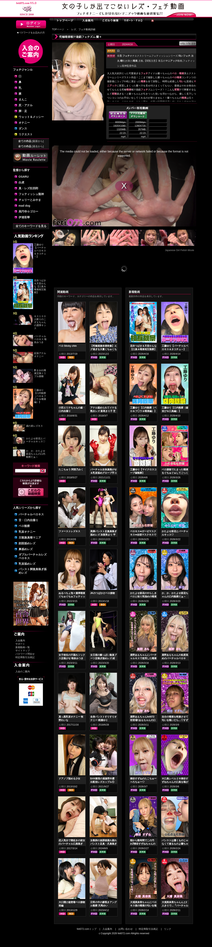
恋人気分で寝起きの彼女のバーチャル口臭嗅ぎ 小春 (72, 844)
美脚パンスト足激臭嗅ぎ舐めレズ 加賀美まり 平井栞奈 (103, 535)
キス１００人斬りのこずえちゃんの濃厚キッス (40, 322)
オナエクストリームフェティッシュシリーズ (150, 55)
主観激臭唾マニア (30, 537)
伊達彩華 (24, 217)
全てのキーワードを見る (31, 226)
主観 (140, 60)
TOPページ (58, 29)
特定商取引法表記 (25, 657)
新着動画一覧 (22, 647)
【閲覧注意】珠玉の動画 (163, 60)
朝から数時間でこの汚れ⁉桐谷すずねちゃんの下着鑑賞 (142, 844)
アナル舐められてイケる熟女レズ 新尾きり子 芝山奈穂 (103, 411)
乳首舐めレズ (27, 563)
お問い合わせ (125, 929)
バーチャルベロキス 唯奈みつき (40, 339)
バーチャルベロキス (31, 514)
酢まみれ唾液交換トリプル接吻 (40, 373)
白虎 (21, 182)
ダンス (23, 128)
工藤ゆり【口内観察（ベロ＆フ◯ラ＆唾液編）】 (40, 396)
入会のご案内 (22, 671)
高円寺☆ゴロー (28, 211)
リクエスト (26, 134)
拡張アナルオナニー (40, 355)
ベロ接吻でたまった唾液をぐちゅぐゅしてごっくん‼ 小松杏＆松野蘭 (175, 473)
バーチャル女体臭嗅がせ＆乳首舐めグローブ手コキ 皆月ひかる (103, 473)
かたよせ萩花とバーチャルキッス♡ (35, 440)
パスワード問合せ (25, 654)
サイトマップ (22, 650)
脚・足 (23, 111)
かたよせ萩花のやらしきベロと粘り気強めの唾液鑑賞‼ (143, 596)
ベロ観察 (24, 526)
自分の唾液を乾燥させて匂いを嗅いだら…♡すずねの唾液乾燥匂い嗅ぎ (175, 720)
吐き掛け (126, 60)
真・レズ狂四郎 (28, 188)
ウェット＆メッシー (31, 116)
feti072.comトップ (86, 929)
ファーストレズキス (69, 531)
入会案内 (20, 640)
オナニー (24, 122)
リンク (167, 929)
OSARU (24, 176)
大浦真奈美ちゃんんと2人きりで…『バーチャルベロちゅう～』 (175, 905)
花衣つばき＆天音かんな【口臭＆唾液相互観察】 (40, 286)
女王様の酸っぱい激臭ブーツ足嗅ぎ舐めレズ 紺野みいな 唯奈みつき (103, 658)
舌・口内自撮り (28, 520)
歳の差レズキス (34, 425)
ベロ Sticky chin (68, 345)
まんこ (23, 99)
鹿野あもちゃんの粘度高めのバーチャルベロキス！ (175, 658)
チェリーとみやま (30, 199)
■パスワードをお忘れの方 (31, 32)
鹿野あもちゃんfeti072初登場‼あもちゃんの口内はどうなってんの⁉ (143, 720)
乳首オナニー (27, 531)
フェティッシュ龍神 (31, 194)
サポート (20, 644)
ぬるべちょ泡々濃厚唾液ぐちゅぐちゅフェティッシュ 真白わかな (72, 596)
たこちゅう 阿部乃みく (71, 469)
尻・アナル (26, 105)
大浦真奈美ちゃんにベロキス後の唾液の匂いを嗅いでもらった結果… (143, 905)
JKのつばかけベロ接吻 (102, 593)
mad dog (24, 205)
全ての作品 (31, 141)
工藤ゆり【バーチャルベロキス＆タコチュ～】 (40, 250)
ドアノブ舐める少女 (69, 778)
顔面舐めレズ (27, 543)
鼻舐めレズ (26, 549)
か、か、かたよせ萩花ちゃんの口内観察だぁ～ (35, 453)
